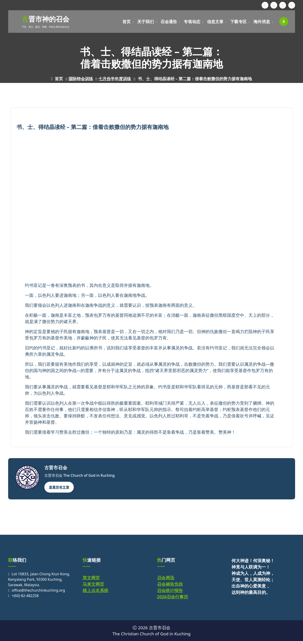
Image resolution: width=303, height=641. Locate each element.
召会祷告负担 (170, 584)
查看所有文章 (59, 487)
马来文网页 (93, 584)
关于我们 (145, 21)
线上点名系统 (95, 590)
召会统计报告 (170, 590)
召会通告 (168, 21)
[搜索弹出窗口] (283, 21)
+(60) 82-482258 (25, 595)
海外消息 (261, 21)
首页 (126, 21)
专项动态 (192, 21)
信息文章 (215, 21)
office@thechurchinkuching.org (38, 590)
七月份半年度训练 (114, 78)
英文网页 (91, 578)
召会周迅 (165, 578)
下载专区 (238, 21)
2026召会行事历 (172, 597)
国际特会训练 (81, 78)
